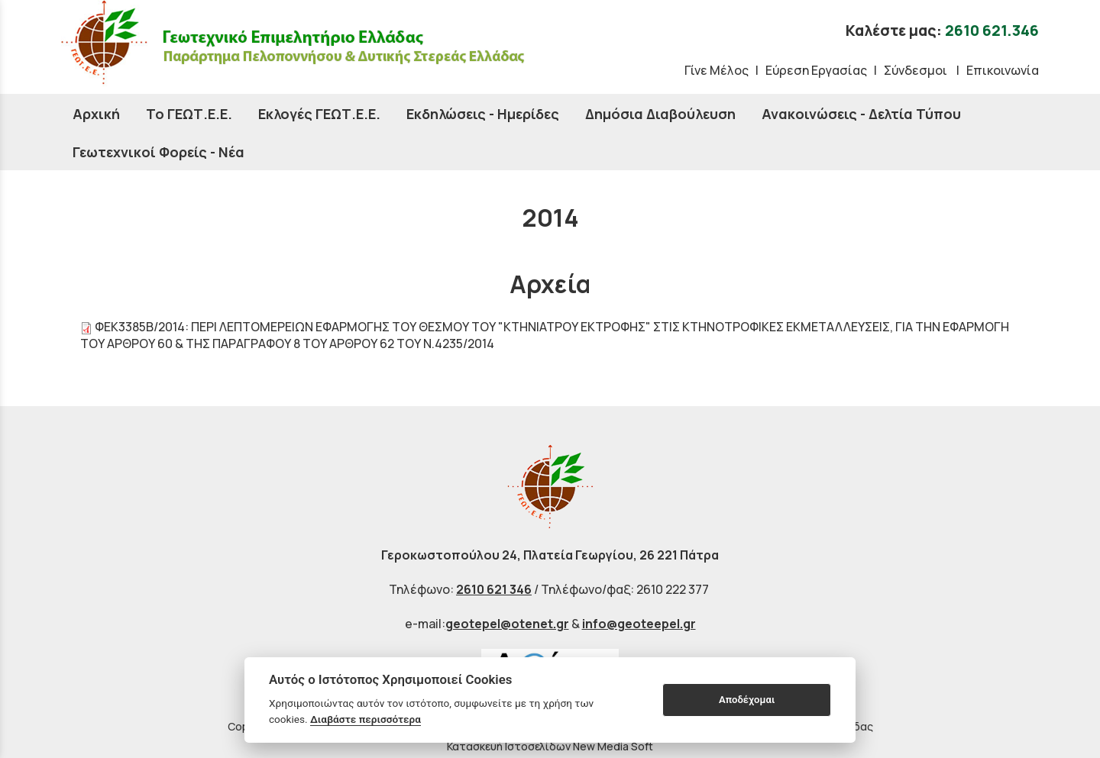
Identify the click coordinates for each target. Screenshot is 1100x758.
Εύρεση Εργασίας (816, 70)
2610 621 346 (494, 589)
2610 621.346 (992, 30)
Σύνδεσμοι (917, 70)
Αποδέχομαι (747, 699)
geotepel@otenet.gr (507, 623)
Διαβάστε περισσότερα (365, 719)
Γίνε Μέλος (716, 70)
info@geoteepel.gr (639, 623)
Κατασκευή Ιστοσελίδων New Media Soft (550, 746)
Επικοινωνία (1002, 70)
